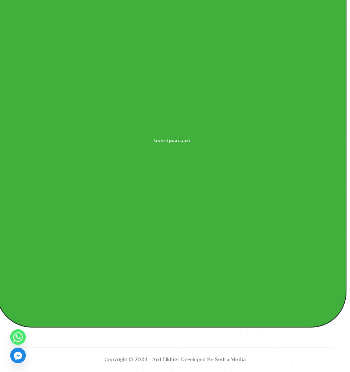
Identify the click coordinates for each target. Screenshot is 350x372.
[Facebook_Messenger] (18, 355)
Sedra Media (230, 360)
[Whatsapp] (18, 337)
